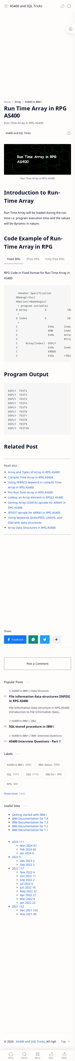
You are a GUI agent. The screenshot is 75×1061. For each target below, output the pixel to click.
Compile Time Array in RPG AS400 (30, 477)
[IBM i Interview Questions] (46, 735)
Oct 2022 (28, 876)
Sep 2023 (27, 864)
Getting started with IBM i (29, 815)
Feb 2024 (28, 849)
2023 (16, 857)
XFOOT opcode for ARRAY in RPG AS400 (34, 512)
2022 (18, 868)
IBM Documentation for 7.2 (30, 826)
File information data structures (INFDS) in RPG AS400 (39, 698)
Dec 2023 (27, 861)
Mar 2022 (27, 899)
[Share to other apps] (56, 639)
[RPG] (12, 784)
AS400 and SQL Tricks (26, 6)
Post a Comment (37, 664)
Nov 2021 (28, 914)
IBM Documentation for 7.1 (30, 830)
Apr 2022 (28, 895)
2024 (18, 842)
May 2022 (28, 891)
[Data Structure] (40, 691)
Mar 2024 (28, 845)
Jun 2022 (28, 887)
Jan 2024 (27, 853)
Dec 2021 (29, 910)
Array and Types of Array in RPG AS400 (34, 472)
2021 (18, 906)
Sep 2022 (27, 880)
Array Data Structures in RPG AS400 (32, 527)
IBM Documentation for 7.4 (30, 818)
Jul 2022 (26, 884)
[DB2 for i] (53, 774)
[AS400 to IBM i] (21, 691)
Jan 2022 (27, 903)
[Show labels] (15, 794)
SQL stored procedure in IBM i (31, 726)
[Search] (69, 6)
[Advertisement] (37, 53)
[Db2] (33, 721)
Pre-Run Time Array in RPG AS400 (30, 492)
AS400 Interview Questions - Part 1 (35, 741)
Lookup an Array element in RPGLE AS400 (35, 497)
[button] (62, 6)
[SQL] (13, 774)
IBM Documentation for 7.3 (30, 822)
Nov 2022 (27, 872)
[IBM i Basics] (49, 765)
